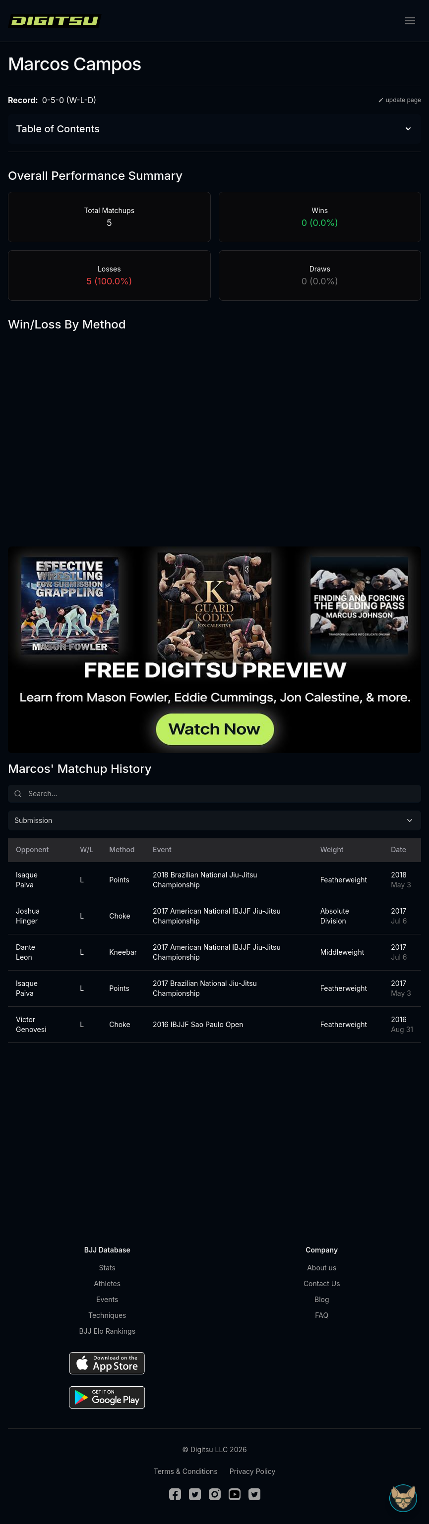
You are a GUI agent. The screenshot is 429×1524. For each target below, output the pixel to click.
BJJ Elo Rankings (107, 1331)
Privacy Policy (253, 1471)
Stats (107, 1267)
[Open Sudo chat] (403, 1498)
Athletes (107, 1283)
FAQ (321, 1315)
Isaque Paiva (27, 880)
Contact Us (322, 1283)
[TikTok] (254, 1494)
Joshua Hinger (28, 916)
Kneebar (119, 952)
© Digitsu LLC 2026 (214, 1449)
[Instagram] (215, 1494)
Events (107, 1299)
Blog (321, 1299)
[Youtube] (235, 1494)
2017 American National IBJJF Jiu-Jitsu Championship (217, 916)
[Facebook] (175, 1494)
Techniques (107, 1315)
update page (399, 100)
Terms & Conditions (186, 1471)
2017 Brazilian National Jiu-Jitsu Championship (205, 988)
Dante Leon (25, 952)
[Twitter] (195, 1494)
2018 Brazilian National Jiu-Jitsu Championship (205, 880)
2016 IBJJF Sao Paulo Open (198, 1024)
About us (321, 1267)
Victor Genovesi (31, 1024)
